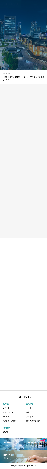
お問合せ (6, 428)
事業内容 (6, 404)
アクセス (29, 417)
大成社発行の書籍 (10, 421)
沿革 (28, 412)
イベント (6, 408)
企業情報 (29, 404)
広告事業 (6, 417)
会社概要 (29, 408)
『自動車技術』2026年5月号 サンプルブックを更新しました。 (23, 78)
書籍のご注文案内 (33, 421)
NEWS (5, 432)
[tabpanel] (23, 35)
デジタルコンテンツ (10, 412)
